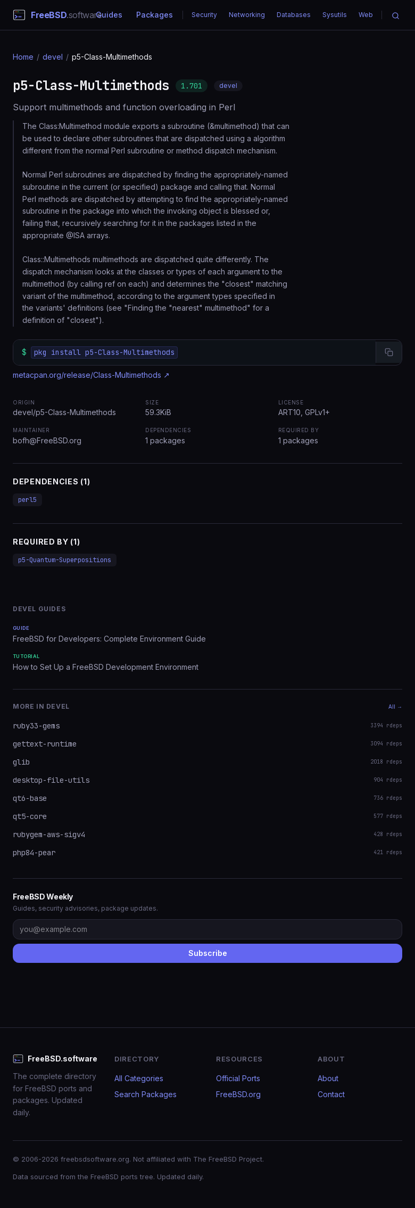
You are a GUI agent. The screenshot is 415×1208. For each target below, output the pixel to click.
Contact (331, 1094)
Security (204, 15)
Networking (247, 15)
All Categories (138, 1078)
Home (23, 56)
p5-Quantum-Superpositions (64, 560)
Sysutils (334, 15)
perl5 (27, 500)
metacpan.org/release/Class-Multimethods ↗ (91, 374)
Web (366, 15)
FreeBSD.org (238, 1094)
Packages (154, 14)
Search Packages (145, 1094)
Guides (109, 14)
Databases (294, 15)
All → (395, 706)
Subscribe (207, 953)
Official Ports (238, 1078)
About (328, 1078)
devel (53, 56)
